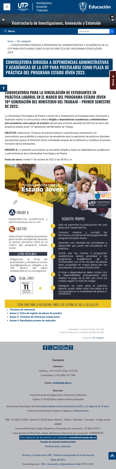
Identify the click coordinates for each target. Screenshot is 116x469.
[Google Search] (94, 31)
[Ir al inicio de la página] (112, 455)
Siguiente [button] (112, 20)
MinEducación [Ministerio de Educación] (81, 410)
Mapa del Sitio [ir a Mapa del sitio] (58, 459)
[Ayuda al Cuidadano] (71, 347)
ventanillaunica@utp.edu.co (82, 437)
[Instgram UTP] (60, 347)
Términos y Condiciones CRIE (37, 455)
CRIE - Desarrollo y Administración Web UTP (63, 464)
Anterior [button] (4, 20)
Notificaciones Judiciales (58, 446)
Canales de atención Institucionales (58, 442)
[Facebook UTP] (45, 347)
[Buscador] (111, 31)
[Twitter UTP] (50, 347)
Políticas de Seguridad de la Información (73, 455)
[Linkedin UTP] (65, 347)
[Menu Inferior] (112, 80)
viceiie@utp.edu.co (61, 383)
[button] (112, 16)
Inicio (10, 41)
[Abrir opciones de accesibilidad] (3, 88)
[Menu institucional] (6, 6)
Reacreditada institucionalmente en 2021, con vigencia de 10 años (75, 406)
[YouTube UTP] (55, 347)
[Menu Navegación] (10, 31)
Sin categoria (24, 41)
